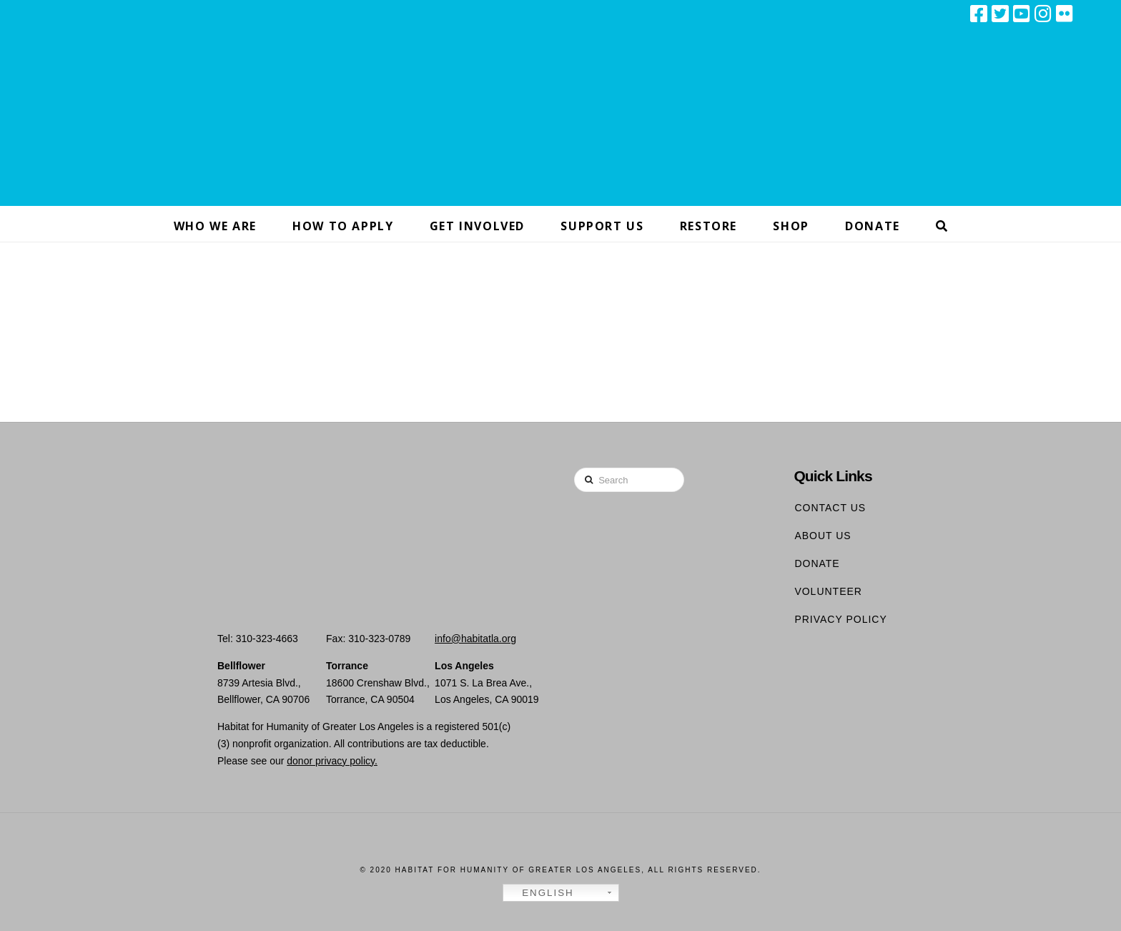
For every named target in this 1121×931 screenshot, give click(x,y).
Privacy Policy (840, 619)
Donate (816, 563)
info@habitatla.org (475, 638)
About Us (822, 535)
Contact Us (830, 507)
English (540, 893)
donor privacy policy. (332, 761)
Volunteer (828, 591)
